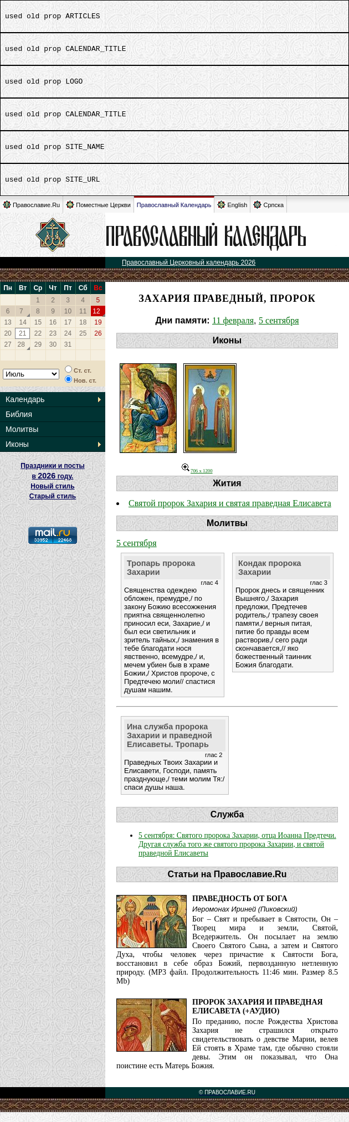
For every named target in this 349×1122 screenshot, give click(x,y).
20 (7, 343)
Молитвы (22, 439)
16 (53, 332)
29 (38, 354)
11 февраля (233, 330)
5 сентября (279, 330)
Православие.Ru (31, 214)
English (232, 214)
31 (67, 354)
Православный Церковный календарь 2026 (188, 272)
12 (96, 321)
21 (22, 343)
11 (82, 321)
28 (21, 354)
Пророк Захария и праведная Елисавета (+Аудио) (257, 1016)
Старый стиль (52, 506)
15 (38, 332)
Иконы (17, 454)
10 (67, 321)
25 (82, 343)
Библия (19, 424)
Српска (268, 214)
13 (7, 332)
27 (7, 354)
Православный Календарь (174, 215)
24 (67, 343)
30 (53, 354)
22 (38, 343)
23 (53, 343)
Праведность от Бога (240, 908)
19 (97, 332)
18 (82, 332)
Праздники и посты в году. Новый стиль (52, 486)
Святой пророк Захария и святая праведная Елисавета (230, 513)
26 (97, 343)
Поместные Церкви (98, 214)
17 (67, 332)
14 (23, 332)
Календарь (25, 409)
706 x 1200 (197, 480)
